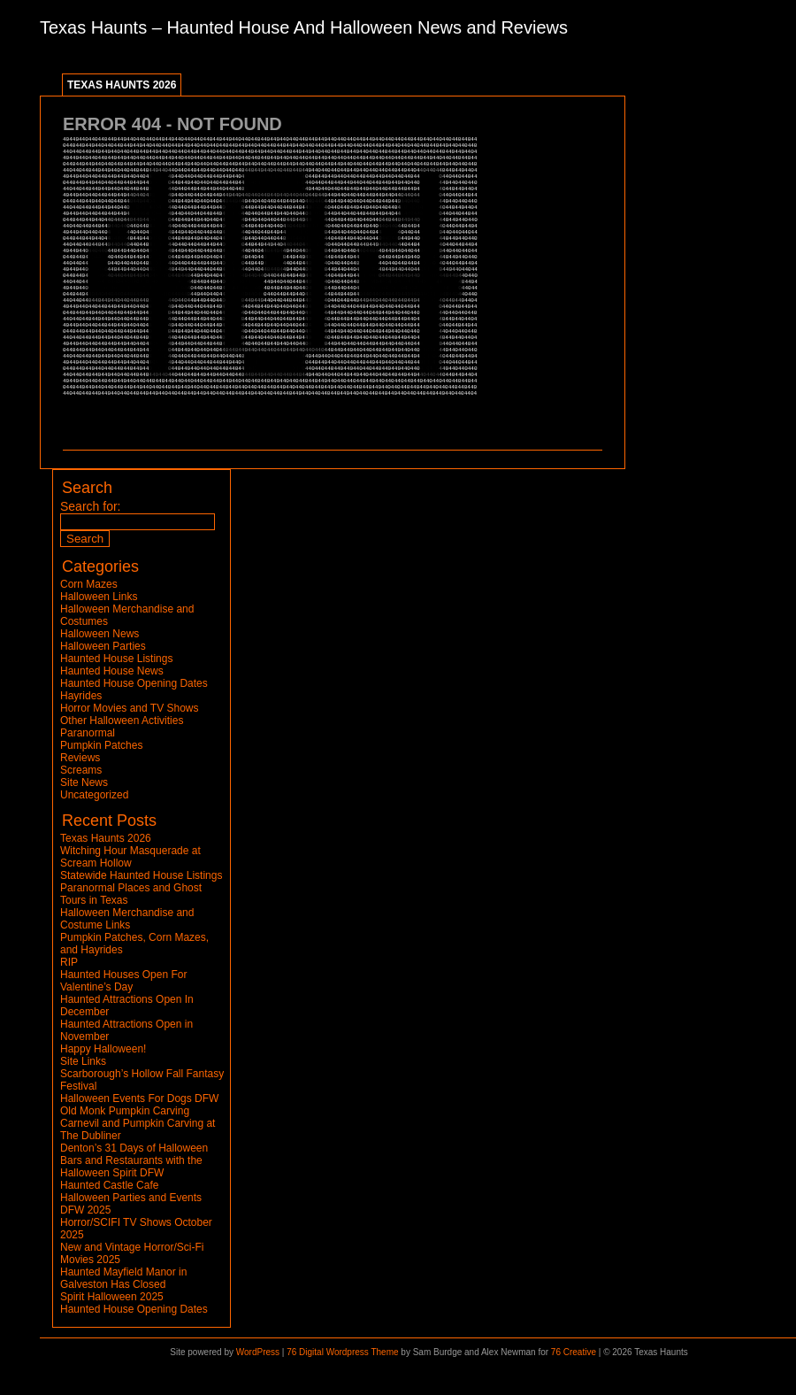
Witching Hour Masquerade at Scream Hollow (130, 856)
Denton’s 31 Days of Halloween (134, 1148)
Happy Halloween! (103, 1049)
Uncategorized (94, 795)
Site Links (83, 1061)
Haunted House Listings (116, 658)
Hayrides (81, 696)
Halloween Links (98, 596)
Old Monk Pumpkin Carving (124, 1111)
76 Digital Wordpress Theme (342, 1352)
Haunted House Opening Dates (134, 683)
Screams (81, 770)
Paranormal (87, 733)
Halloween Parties (103, 646)
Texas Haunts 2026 (121, 85)
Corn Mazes (89, 584)
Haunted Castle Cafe (109, 1185)
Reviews (80, 757)
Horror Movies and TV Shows (129, 708)
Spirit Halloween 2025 (112, 1297)
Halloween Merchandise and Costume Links (127, 918)
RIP (69, 962)
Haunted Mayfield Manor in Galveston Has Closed (123, 1278)
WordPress (257, 1352)
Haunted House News (112, 671)
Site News (84, 782)
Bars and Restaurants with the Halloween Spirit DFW (131, 1166)
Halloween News (99, 634)
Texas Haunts (93, 27)
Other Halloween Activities (121, 720)
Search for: (90, 506)
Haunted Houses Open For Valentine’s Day (123, 980)
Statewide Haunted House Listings (141, 875)
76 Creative (573, 1352)
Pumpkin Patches (101, 745)
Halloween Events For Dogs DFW (139, 1098)
